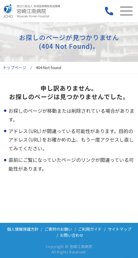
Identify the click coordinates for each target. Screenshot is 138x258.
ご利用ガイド (90, 229)
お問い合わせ (72, 235)
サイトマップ (119, 229)
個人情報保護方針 (22, 229)
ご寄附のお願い (58, 229)
